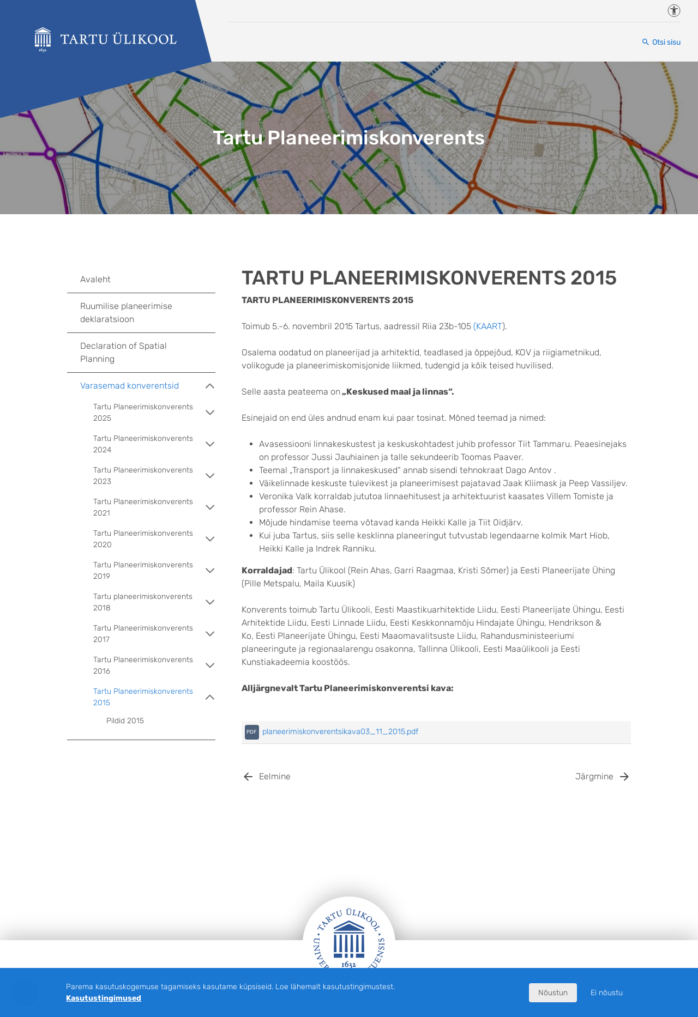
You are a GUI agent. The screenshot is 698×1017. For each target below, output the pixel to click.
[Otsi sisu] (661, 42)
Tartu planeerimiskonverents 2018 (154, 602)
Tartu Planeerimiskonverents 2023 (154, 475)
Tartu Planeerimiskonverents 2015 (154, 697)
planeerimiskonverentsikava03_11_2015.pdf (340, 731)
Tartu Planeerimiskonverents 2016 (154, 665)
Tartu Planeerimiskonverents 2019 (154, 570)
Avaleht (95, 279)
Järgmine (594, 776)
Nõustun (553, 992)
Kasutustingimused (103, 998)
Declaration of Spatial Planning (123, 352)
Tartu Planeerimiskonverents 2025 (154, 412)
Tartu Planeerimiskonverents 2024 (154, 444)
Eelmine (275, 776)
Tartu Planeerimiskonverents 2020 (154, 539)
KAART (489, 326)
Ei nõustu (607, 992)
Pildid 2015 (125, 720)
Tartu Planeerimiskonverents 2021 (154, 507)
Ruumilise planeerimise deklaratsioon (126, 312)
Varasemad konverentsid (147, 386)
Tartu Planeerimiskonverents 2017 (154, 633)
